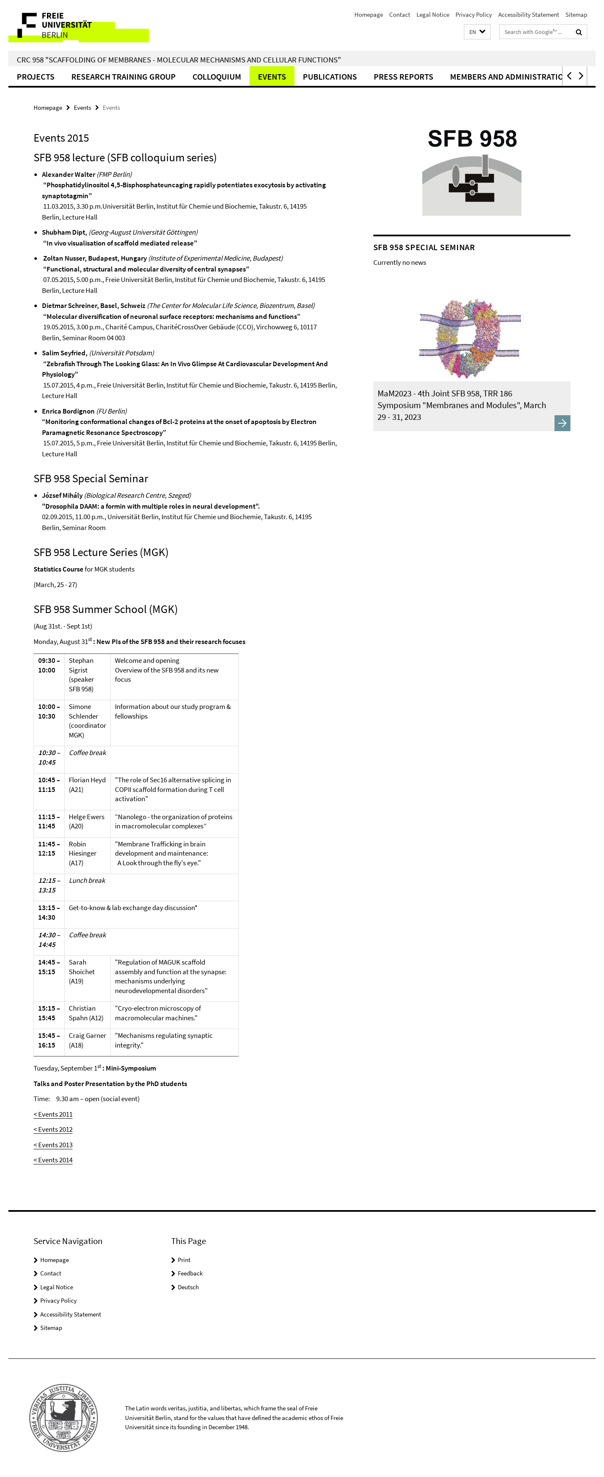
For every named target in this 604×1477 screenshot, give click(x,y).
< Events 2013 (53, 1144)
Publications (330, 76)
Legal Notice (433, 14)
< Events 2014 (53, 1159)
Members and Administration (509, 76)
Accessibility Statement (528, 14)
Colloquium (217, 76)
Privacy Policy (474, 14)
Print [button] (184, 1260)
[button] (477, 32)
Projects (36, 76)
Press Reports (403, 76)
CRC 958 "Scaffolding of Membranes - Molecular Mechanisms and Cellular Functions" (179, 59)
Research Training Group (123, 76)
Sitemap (576, 14)
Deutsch (188, 1287)
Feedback (190, 1273)
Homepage (368, 14)
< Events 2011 (53, 1114)
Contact (399, 14)
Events (272, 76)
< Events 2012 (53, 1129)
